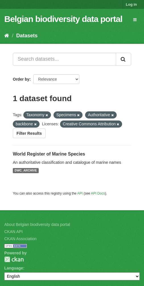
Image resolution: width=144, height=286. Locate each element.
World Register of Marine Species (49, 154)
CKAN (14, 259)
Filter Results (29, 133)
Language (13, 268)
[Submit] (123, 59)
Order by (21, 79)
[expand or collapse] (135, 19)
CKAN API (13, 231)
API (80, 193)
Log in (131, 4)
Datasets (27, 35)
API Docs (98, 193)
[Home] (6, 35)
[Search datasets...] (64, 59)
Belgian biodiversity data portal (63, 19)
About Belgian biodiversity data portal (37, 224)
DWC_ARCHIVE (26, 170)
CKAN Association (20, 238)
